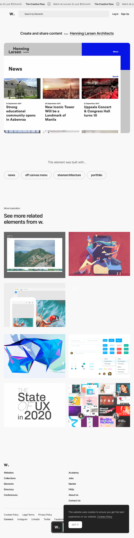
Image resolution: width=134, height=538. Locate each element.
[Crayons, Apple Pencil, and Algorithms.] (34, 356)
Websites (9, 472)
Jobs (71, 478)
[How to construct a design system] (99, 356)
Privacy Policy (45, 514)
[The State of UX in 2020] (34, 405)
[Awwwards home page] (57, 527)
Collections (10, 478)
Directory (9, 489)
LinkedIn (35, 519)
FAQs (71, 489)
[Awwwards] (12, 14)
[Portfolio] (34, 255)
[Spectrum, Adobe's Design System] (34, 305)
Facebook (59, 519)
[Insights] (99, 306)
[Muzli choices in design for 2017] (99, 405)
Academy (74, 472)
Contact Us (74, 500)
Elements (9, 483)
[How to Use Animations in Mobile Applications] (99, 254)
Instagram (23, 519)
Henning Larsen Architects (92, 33)
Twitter (47, 519)
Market (72, 483)
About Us (73, 495)
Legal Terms (28, 514)
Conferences (11, 495)
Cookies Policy (11, 514)
